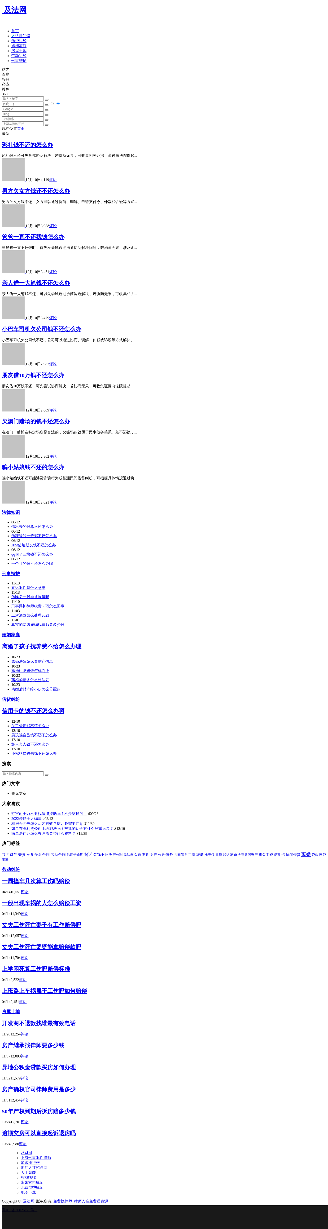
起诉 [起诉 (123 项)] (88, 854)
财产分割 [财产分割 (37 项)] (115, 855)
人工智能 (28, 1173)
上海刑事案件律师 (36, 1158)
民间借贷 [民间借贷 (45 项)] (293, 855)
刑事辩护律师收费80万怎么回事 (37, 606)
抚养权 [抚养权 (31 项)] (209, 855)
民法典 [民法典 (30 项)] (128, 855)
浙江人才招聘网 (34, 1168)
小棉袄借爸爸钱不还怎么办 (34, 754)
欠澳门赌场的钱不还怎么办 (36, 421)
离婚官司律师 (32, 1182)
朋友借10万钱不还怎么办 (33, 375)
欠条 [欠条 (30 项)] (30, 855)
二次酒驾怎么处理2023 (30, 615)
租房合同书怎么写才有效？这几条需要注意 (47, 824)
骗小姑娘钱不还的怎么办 (33, 467)
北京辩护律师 (32, 1187)
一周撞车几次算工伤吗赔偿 (36, 881)
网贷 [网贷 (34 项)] (322, 855)
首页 (15, 31)
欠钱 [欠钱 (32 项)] (137, 855)
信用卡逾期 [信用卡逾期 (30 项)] (75, 855)
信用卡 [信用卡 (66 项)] (279, 855)
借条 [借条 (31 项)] (38, 855)
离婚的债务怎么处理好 (30, 680)
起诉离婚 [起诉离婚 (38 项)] (230, 855)
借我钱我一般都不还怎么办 (34, 536)
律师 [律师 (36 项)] (218, 855)
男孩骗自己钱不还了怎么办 (34, 735)
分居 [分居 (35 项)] (161, 855)
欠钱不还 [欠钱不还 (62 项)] (100, 855)
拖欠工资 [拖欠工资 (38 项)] (266, 855)
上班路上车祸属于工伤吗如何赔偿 (44, 991)
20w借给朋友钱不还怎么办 (33, 545)
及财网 (26, 1153)
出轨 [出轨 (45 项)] (5, 860)
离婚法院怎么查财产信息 (32, 661)
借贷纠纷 (18, 41)
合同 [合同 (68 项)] (46, 855)
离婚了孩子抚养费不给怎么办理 (41, 646)
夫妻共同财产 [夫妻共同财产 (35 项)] (248, 855)
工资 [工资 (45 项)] (191, 855)
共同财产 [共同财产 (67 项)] (9, 855)
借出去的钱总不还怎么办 (32, 527)
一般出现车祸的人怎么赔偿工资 (41, 903)
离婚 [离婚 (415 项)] (306, 854)
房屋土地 (18, 51)
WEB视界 (29, 1178)
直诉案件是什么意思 (28, 588)
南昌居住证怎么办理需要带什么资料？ (43, 833)
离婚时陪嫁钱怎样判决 (30, 671)
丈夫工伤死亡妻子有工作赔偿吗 (41, 925)
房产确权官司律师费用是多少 (39, 1089)
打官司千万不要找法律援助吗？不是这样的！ (49, 814)
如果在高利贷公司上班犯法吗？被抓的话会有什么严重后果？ (62, 829)
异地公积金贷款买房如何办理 (39, 1067)
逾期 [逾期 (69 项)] (145, 855)
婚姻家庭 (18, 46)
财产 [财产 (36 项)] (153, 855)
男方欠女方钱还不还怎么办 (36, 191)
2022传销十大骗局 (26, 819)
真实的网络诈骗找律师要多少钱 (37, 625)
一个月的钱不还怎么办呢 (32, 563)
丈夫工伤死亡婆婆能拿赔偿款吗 (41, 947)
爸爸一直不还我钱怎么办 (33, 237)
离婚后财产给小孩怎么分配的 (36, 689)
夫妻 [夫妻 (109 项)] (22, 854)
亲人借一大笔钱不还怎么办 (36, 283)
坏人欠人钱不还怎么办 (30, 744)
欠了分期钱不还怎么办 (30, 726)
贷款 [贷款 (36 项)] (315, 855)
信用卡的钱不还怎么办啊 (33, 711)
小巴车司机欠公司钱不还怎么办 (41, 329)
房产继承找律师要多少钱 (33, 1045)
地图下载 (28, 1192)
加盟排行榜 (30, 1163)
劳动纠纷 (18, 56)
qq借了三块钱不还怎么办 (32, 554)
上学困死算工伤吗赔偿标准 (36, 969)
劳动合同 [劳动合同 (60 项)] (58, 855)
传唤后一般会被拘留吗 (30, 597)
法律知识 (11, 512)
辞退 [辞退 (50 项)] (199, 855)
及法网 (14, 10)
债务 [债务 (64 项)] (169, 855)
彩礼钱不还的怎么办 (27, 145)
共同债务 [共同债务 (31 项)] (180, 855)
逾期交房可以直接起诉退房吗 (39, 1133)
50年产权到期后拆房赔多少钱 (39, 1111)
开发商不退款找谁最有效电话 (39, 1023)
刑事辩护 (18, 61)
